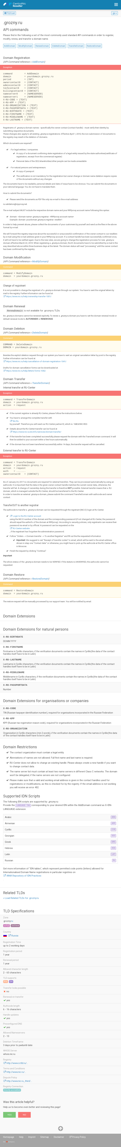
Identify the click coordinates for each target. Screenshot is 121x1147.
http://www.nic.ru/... (16, 1072)
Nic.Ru (16, 421)
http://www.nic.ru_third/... (19, 1081)
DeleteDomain (58, 46)
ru (12, 921)
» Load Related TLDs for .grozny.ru (21, 898)
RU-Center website (21, 528)
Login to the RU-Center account (27, 516)
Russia (14, 935)
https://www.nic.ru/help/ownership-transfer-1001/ (28, 296)
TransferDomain (76, 46)
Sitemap (44, 1137)
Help (21, 1137)
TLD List (9, 13)
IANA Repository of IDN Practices (23, 875)
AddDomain (9, 46)
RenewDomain (42, 46)
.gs (113, 13)
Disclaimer (59, 1137)
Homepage (8, 1137)
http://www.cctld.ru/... (17, 1063)
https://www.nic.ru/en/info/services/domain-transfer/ (37, 432)
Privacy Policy (79, 1137)
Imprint (31, 1137)
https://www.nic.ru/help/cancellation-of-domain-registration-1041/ (36, 361)
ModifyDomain (25, 46)
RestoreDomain (94, 46)
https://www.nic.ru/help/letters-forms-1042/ (26, 371)
